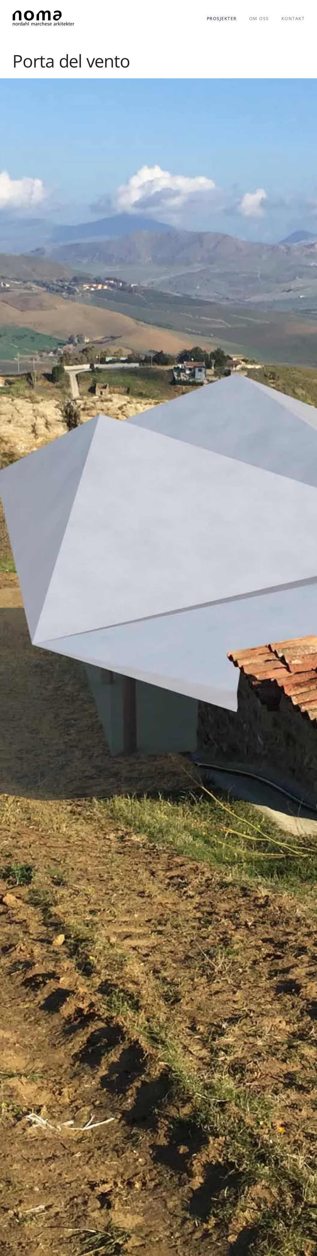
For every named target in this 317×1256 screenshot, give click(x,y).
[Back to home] (43, 18)
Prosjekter (222, 18)
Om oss (259, 18)
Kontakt (293, 18)
